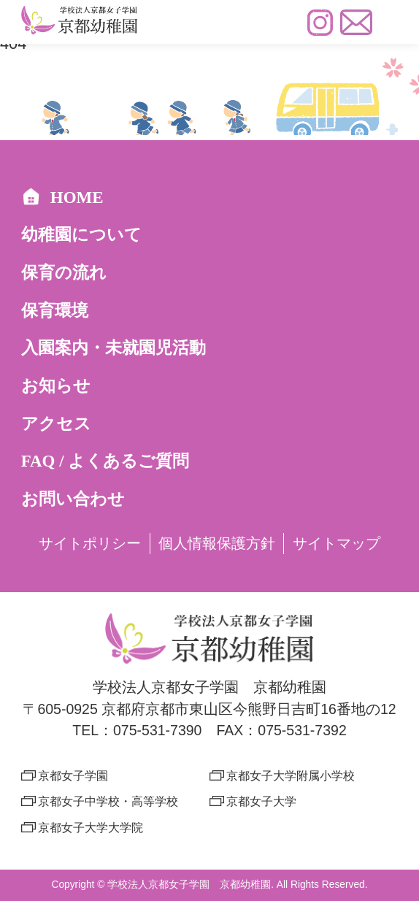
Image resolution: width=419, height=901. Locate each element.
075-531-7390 (157, 730)
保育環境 (54, 311)
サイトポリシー (90, 543)
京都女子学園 (73, 775)
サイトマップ (336, 543)
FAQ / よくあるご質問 (105, 461)
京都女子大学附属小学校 (290, 775)
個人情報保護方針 (216, 543)
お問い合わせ (73, 499)
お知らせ (56, 386)
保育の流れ (64, 273)
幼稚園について (81, 235)
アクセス (56, 424)
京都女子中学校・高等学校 (108, 801)
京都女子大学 (261, 801)
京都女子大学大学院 (90, 827)
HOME (62, 197)
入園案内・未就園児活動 (113, 348)
